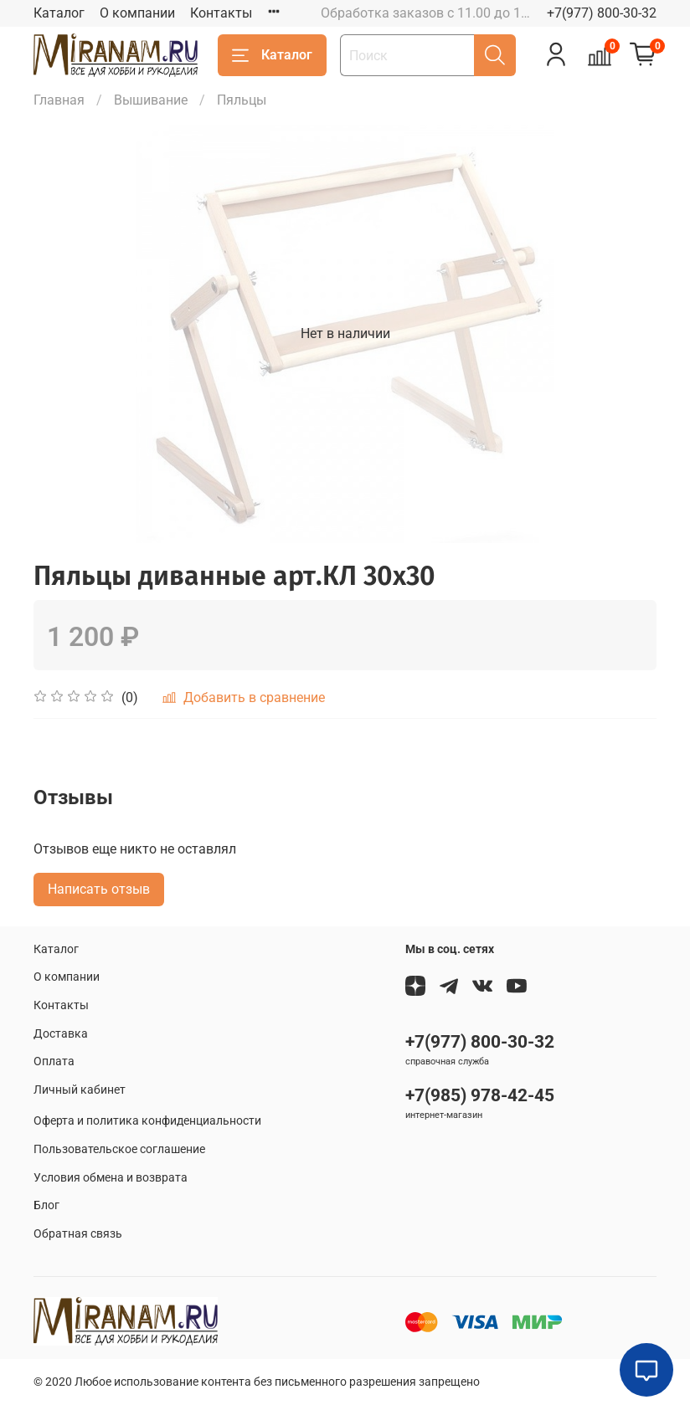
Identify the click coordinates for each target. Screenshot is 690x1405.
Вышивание (151, 100)
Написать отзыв (99, 889)
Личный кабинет (79, 1090)
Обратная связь (77, 1234)
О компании (137, 13)
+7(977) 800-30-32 (602, 13)
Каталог (59, 13)
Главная (59, 100)
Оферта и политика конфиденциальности (147, 1121)
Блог (46, 1205)
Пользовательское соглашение (119, 1149)
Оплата (54, 1061)
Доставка (60, 1034)
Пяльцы (241, 100)
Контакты (221, 13)
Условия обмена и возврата (110, 1178)
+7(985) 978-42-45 (479, 1095)
